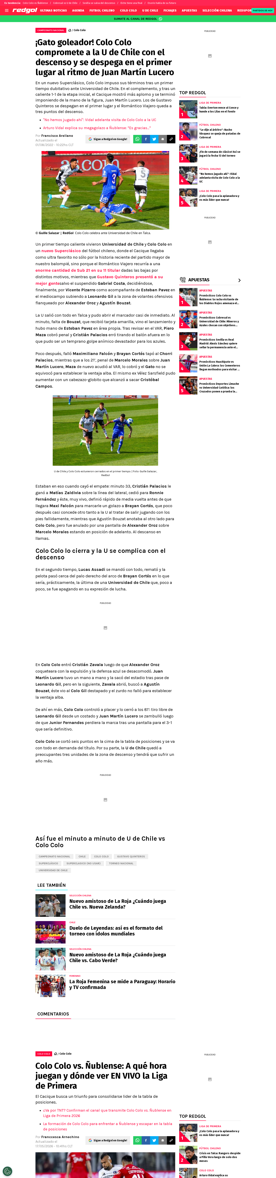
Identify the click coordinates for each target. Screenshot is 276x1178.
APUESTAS (189, 10)
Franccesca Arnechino (60, 1137)
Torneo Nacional (121, 863)
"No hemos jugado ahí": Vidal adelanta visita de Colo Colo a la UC (99, 120)
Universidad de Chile (53, 870)
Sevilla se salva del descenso (99, 3)
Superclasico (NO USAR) (84, 863)
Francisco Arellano (57, 136)
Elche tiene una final (131, 3)
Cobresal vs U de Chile (65, 3)
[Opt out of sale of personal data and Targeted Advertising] (7, 1171)
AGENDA (78, 10)
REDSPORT (245, 10)
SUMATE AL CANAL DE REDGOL (138, 19)
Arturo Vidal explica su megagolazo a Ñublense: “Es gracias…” (97, 128)
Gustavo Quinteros (131, 856)
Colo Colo (80, 30)
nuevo (61, 250)
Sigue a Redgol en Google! (110, 139)
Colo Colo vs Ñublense (35, 3)
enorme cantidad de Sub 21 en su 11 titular (77, 270)
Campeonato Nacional (54, 856)
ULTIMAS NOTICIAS (53, 10)
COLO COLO (128, 10)
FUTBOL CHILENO (102, 10)
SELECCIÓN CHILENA (217, 10)
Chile (82, 856)
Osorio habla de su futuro (162, 3)
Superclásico (48, 863)
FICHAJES (170, 10)
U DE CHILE (150, 10)
